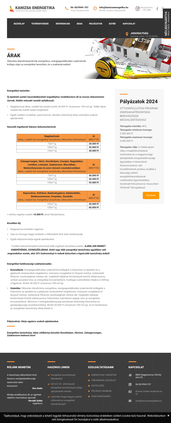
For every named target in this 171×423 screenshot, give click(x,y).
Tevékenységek (40, 24)
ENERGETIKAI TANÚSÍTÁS (104, 375)
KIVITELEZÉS (97, 386)
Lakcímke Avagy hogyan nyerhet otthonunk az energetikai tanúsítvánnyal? (66, 400)
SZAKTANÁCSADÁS (101, 396)
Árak (79, 24)
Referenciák (63, 24)
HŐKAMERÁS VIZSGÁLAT (103, 380)
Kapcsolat (129, 24)
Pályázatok (95, 24)
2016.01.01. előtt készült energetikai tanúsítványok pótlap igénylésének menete (66, 388)
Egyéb (112, 24)
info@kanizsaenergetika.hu (149, 401)
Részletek (151, 195)
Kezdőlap (19, 24)
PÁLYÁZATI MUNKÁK (101, 391)
